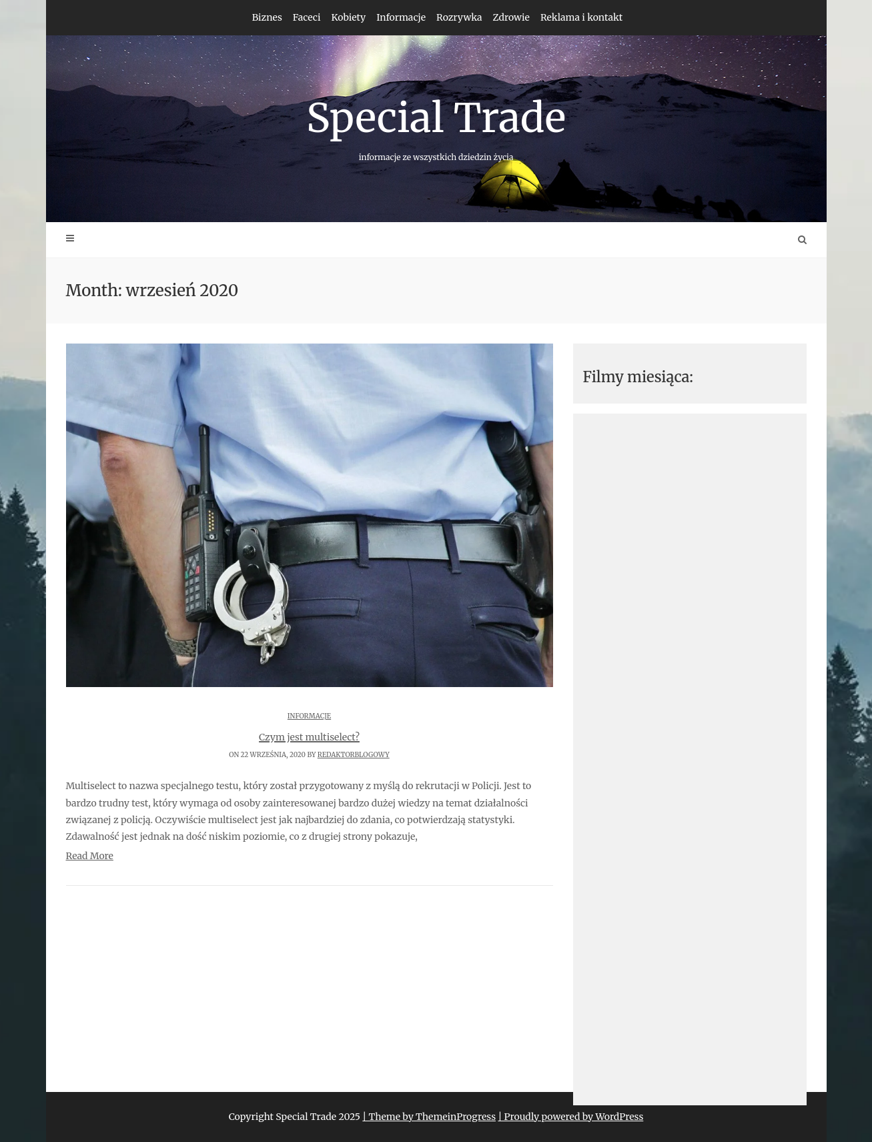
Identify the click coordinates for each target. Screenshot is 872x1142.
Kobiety (348, 17)
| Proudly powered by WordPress (570, 1117)
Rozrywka (459, 17)
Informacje (401, 17)
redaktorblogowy (354, 754)
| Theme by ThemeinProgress (429, 1117)
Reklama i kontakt (581, 17)
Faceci (307, 17)
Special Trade (436, 127)
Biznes (267, 17)
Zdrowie (511, 17)
